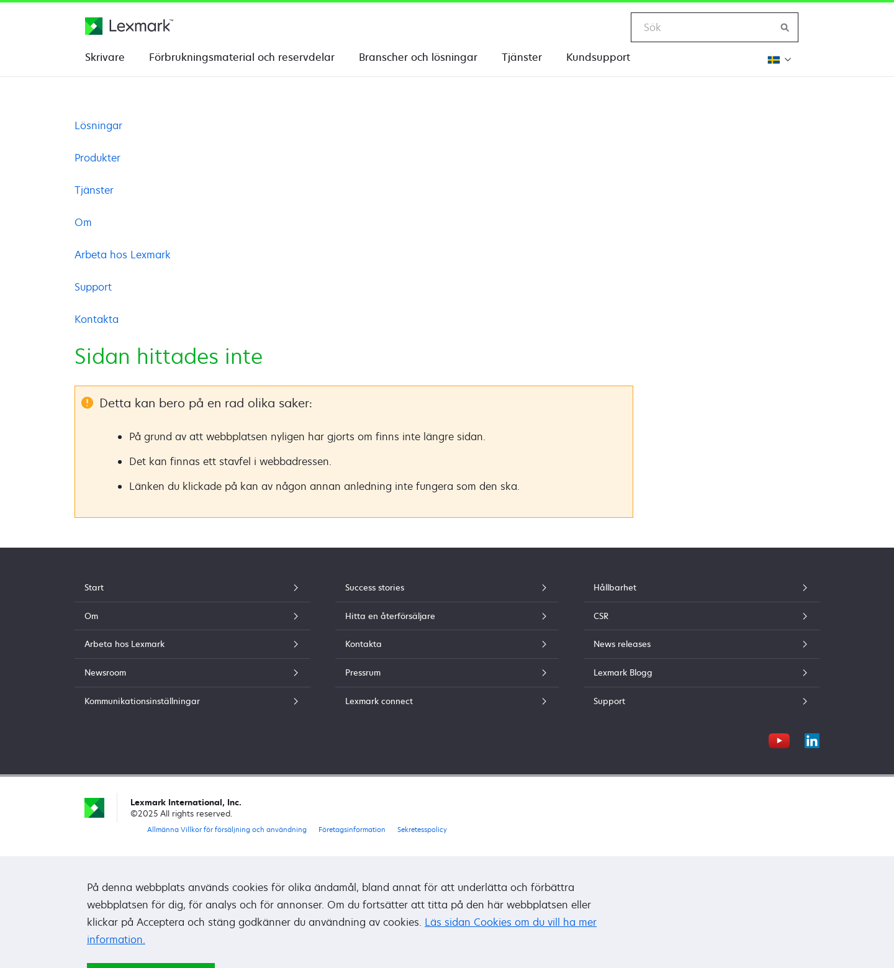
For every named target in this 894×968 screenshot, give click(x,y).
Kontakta (96, 319)
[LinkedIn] (812, 738)
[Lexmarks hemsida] (129, 26)
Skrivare (105, 57)
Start (192, 587)
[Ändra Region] (778, 59)
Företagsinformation (352, 829)
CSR (702, 616)
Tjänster (522, 57)
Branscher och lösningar (418, 57)
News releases (702, 643)
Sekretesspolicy (422, 829)
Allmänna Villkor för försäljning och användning (227, 829)
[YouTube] (779, 738)
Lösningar (98, 125)
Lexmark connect (447, 701)
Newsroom (192, 672)
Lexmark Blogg (702, 672)
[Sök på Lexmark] (785, 27)
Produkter (97, 158)
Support (93, 287)
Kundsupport (598, 57)
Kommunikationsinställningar (192, 701)
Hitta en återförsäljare (447, 616)
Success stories (447, 587)
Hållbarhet (702, 587)
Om (83, 222)
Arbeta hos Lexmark (122, 254)
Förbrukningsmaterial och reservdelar (242, 57)
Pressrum (447, 672)
